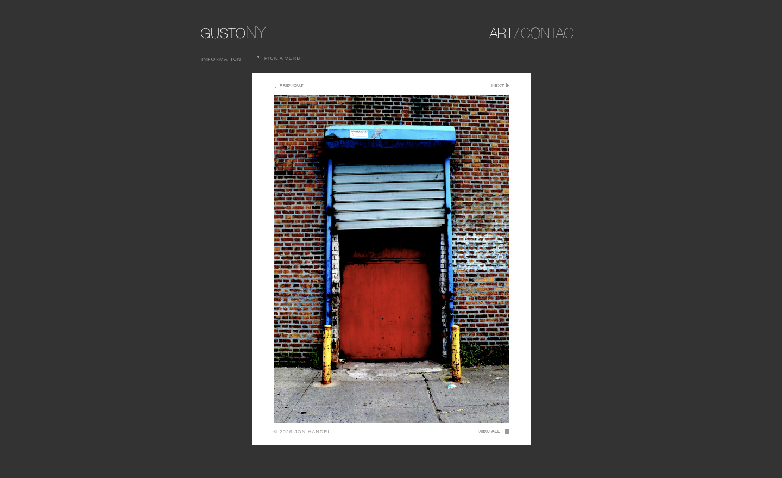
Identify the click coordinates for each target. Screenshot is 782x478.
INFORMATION (221, 59)
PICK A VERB (278, 58)
